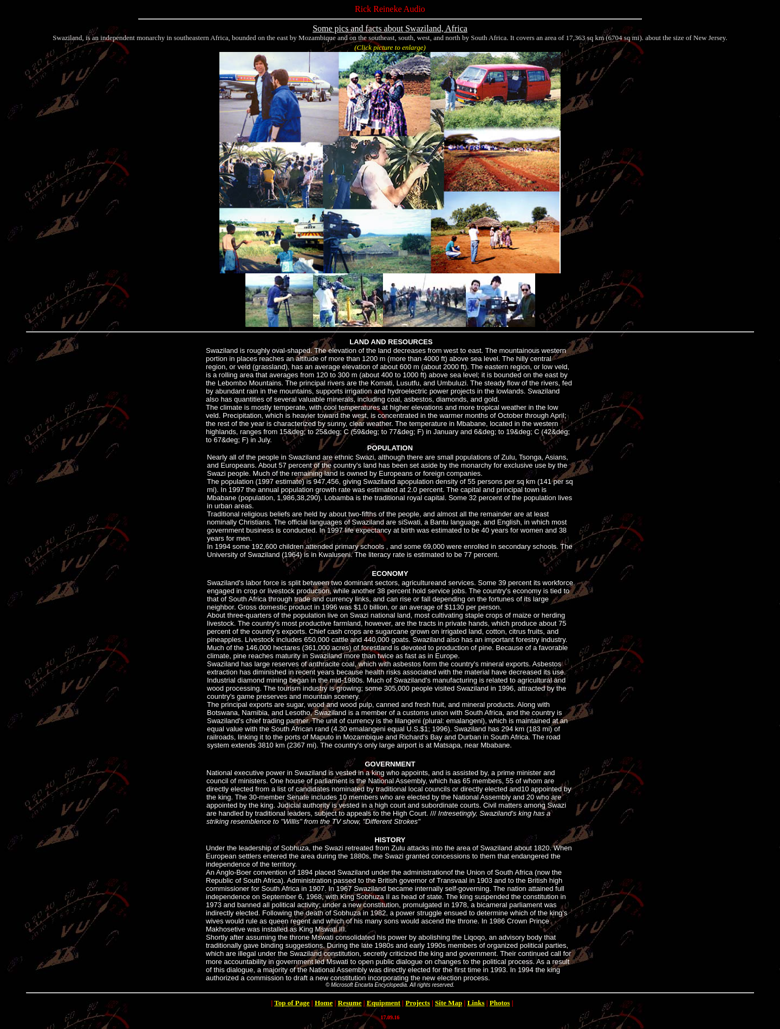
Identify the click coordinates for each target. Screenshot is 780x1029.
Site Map (448, 1003)
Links (476, 1003)
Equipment (383, 1003)
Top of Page (291, 1003)
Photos (500, 1003)
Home (324, 1003)
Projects (417, 1003)
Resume (350, 1003)
